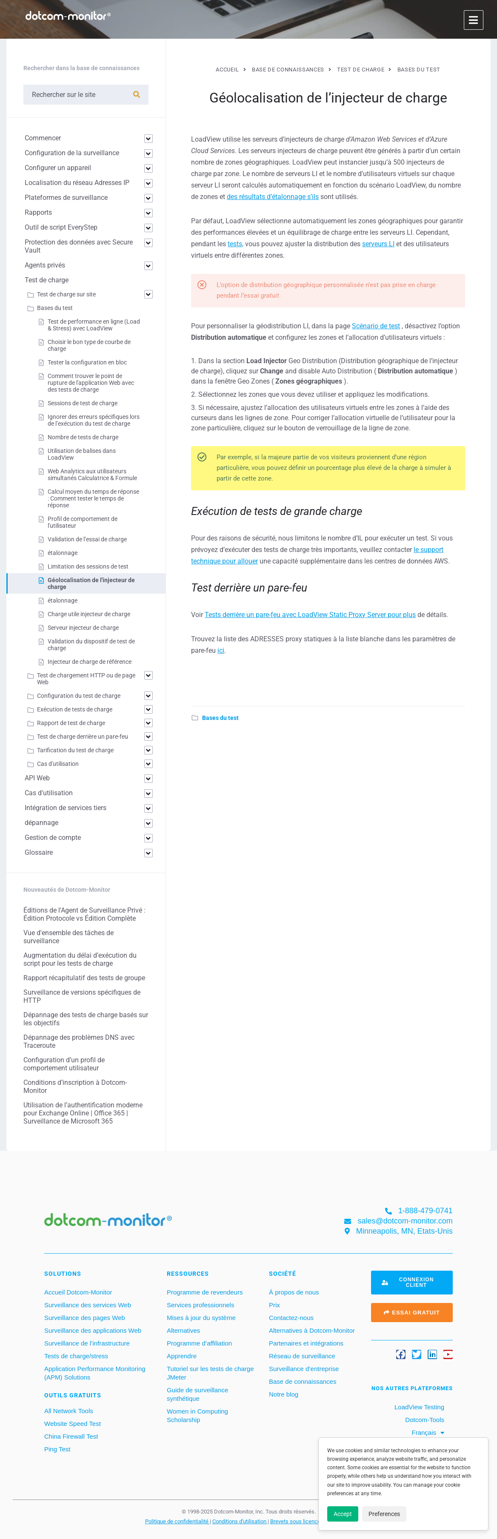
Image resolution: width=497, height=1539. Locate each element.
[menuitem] (428, 1432)
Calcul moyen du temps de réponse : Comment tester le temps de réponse (93, 498)
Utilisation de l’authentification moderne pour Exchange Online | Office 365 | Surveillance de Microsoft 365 (83, 1113)
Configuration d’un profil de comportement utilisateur (64, 1064)
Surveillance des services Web (87, 1305)
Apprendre (182, 1356)
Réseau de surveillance (302, 1356)
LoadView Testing (418, 1407)
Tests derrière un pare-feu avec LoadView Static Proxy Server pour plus (310, 615)
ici (220, 650)
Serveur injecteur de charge (83, 627)
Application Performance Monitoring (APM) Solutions (95, 1373)
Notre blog (283, 1394)
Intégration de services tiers (65, 808)
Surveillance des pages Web (84, 1317)
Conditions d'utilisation (240, 1521)
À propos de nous (294, 1292)
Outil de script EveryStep (61, 227)
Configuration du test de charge (78, 695)
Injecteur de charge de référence (89, 661)
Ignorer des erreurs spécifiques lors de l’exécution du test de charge (94, 420)
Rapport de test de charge (71, 723)
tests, (235, 244)
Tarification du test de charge (75, 750)
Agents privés (45, 265)
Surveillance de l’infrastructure (87, 1343)
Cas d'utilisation (58, 763)
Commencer (43, 138)
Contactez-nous (291, 1317)
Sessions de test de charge (82, 403)
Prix (274, 1305)
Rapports (38, 212)
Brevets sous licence (296, 1521)
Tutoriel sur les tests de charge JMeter (210, 1373)
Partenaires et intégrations (306, 1343)
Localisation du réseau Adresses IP (77, 183)
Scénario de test (376, 326)
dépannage (41, 823)
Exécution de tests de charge (74, 709)
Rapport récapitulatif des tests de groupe (84, 978)
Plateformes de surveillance (66, 197)
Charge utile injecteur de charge (89, 614)
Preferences (384, 1514)
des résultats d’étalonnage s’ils (273, 197)
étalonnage (62, 552)
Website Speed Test (72, 1423)
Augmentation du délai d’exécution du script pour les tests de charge (80, 959)
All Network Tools (68, 1410)
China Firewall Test (71, 1436)
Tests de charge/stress (76, 1356)
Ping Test (57, 1449)
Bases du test (220, 717)
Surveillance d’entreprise (304, 1368)
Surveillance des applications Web (92, 1330)
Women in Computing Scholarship (197, 1415)
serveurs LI (378, 244)
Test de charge (47, 280)
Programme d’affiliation (199, 1343)
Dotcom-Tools (423, 1419)
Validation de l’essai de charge (87, 539)
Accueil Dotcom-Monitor (78, 1292)
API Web (37, 778)
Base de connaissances (302, 1381)
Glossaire (39, 852)
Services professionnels (200, 1305)
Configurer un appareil (58, 168)
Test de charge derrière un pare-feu (82, 736)
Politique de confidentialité (177, 1521)
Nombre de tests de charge (83, 437)
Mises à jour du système (201, 1317)
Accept (343, 1514)
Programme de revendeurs (205, 1292)
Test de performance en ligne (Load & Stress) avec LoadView (94, 325)
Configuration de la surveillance (72, 153)
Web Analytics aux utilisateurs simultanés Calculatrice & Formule (92, 474)
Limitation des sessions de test (88, 566)
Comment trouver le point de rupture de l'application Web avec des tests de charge (91, 383)
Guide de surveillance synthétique (197, 1394)
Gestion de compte (53, 838)
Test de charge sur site (66, 294)
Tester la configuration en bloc (87, 362)
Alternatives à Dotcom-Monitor (312, 1330)
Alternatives (183, 1330)
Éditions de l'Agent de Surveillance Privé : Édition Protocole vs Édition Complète (84, 914)
